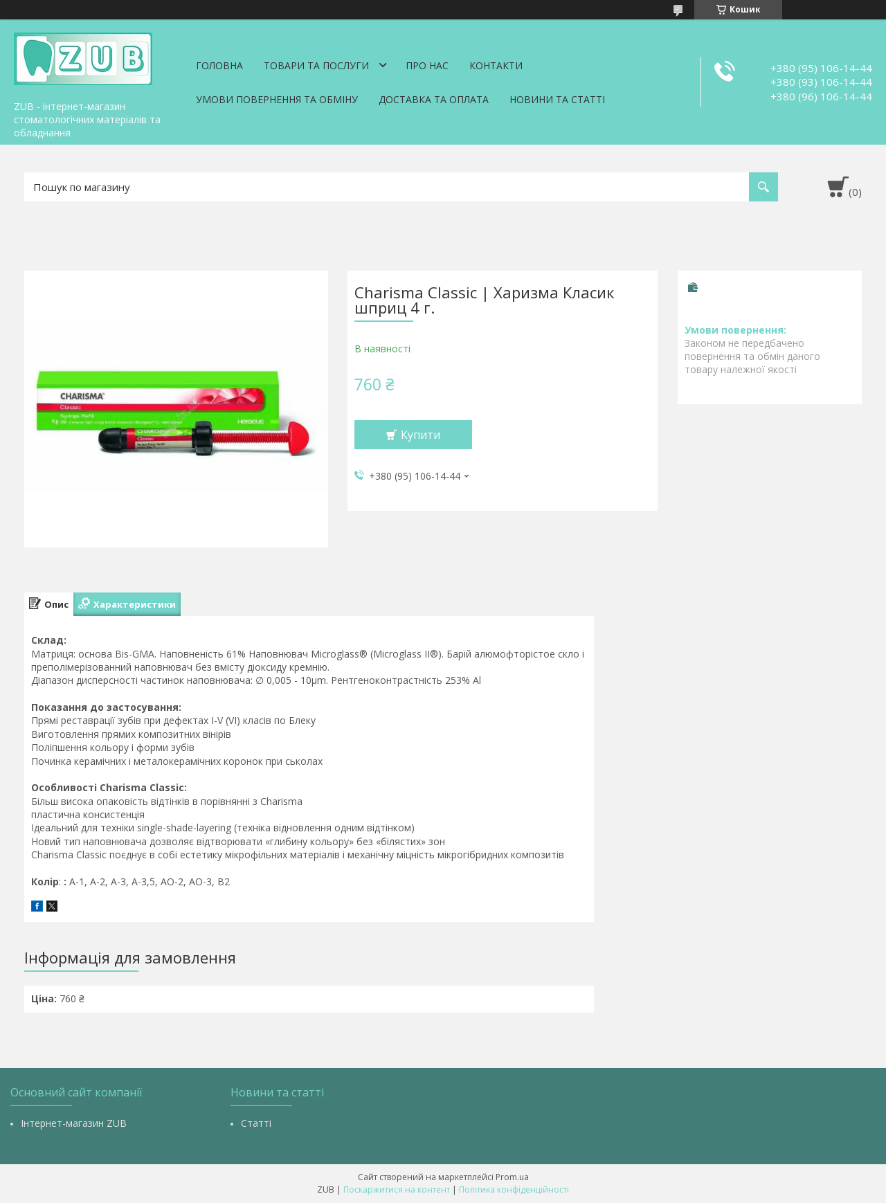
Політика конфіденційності (514, 1189)
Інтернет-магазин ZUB (74, 1123)
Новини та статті (557, 99)
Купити (420, 434)
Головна (219, 65)
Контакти (496, 65)
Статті (256, 1123)
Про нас (427, 65)
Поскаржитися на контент (396, 1189)
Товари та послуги (316, 65)
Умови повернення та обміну (277, 99)
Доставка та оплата (434, 99)
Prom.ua (512, 1177)
